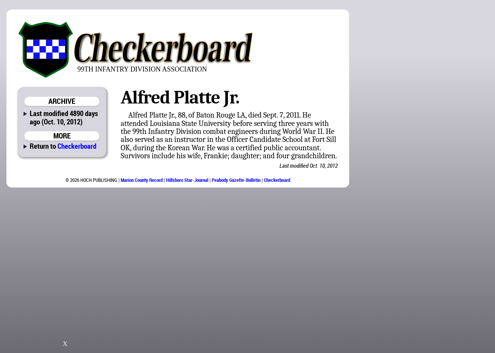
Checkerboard (76, 146)
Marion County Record (142, 179)
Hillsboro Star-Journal (187, 179)
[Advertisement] (448, 125)
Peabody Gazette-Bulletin (236, 179)
